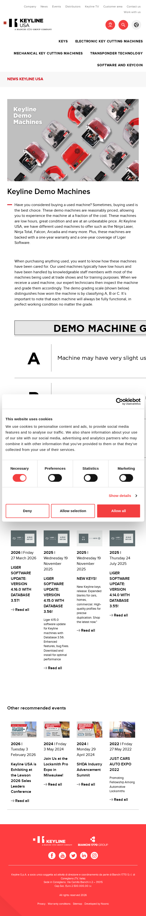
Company (30, 6)
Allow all (118, 511)
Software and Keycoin (120, 65)
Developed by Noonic (96, 903)
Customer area (112, 6)
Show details (120, 496)
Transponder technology (116, 53)
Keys (63, 41)
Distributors (73, 6)
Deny (27, 511)
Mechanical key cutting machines (48, 53)
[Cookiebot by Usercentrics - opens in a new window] (119, 401)
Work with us (132, 12)
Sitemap (77, 903)
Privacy (41, 903)
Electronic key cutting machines (109, 41)
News (44, 6)
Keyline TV (92, 6)
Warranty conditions (59, 903)
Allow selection (73, 511)
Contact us (134, 6)
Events (56, 6)
